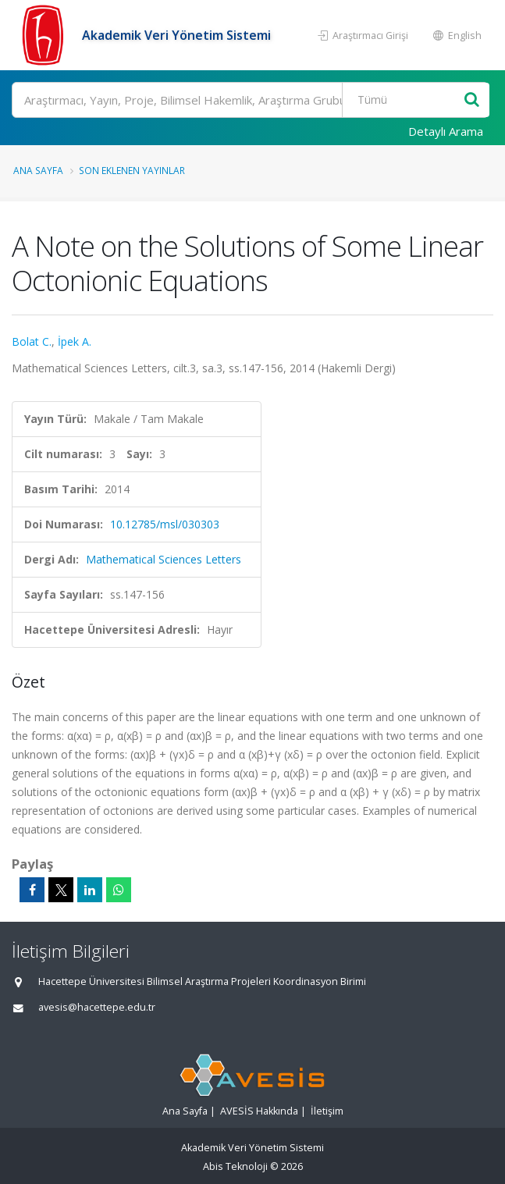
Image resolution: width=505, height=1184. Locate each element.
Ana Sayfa (38, 170)
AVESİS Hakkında (259, 1111)
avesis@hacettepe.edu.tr (96, 1007)
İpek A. (74, 341)
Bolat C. (32, 341)
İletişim (327, 1111)
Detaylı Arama (445, 131)
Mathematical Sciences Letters (163, 559)
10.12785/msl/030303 (164, 524)
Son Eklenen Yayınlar (132, 170)
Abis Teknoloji (235, 1166)
